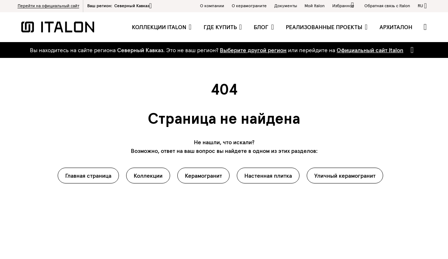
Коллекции (148, 175)
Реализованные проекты (325, 27)
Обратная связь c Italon (387, 5)
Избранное (344, 5)
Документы (285, 5)
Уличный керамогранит (345, 175)
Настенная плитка (268, 175)
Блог (262, 27)
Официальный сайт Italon (370, 50)
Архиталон (396, 27)
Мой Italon (315, 5)
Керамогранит (203, 175)
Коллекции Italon (160, 27)
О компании (212, 5)
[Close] (410, 50)
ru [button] (420, 5)
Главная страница (88, 175)
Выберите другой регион (253, 50)
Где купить (221, 27)
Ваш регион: (119, 5)
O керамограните (249, 5)
